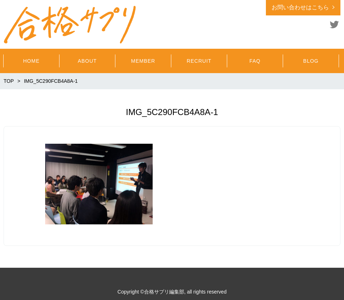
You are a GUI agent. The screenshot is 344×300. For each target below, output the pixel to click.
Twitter (334, 24)
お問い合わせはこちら (300, 7)
